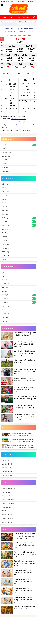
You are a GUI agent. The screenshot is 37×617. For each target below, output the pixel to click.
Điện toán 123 (6, 152)
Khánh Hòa (5, 287)
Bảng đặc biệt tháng (8, 499)
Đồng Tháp (5, 191)
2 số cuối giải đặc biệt (8, 488)
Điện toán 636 (6, 156)
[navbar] (1, 5)
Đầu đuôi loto (6, 511)
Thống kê (5, 482)
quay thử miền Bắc (16, 122)
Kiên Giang (5, 252)
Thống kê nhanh (7, 507)
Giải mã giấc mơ (7, 328)
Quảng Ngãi (5, 313)
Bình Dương (5, 233)
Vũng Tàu (5, 184)
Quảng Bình (5, 298)
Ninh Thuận (5, 306)
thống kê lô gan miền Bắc (18, 119)
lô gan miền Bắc (7, 514)
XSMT (18, 17)
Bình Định (5, 295)
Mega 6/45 (5, 167)
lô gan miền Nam (7, 522)
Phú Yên (4, 276)
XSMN (11, 17)
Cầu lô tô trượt (6, 468)
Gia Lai (4, 310)
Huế (3, 272)
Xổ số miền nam (7, 178)
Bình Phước (5, 244)
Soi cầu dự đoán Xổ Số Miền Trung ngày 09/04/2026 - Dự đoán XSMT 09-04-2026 (21, 440)
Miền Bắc (5, 145)
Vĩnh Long (5, 229)
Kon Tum (4, 321)
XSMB (4, 17)
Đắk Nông (5, 317)
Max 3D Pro (5, 163)
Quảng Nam (5, 283)
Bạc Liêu (4, 206)
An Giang (5, 218)
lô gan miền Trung (7, 518)
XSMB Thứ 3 (13, 31)
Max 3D (4, 160)
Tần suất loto (6, 492)
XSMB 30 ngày (25, 130)
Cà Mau (4, 199)
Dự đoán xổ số (7, 428)
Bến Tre (4, 203)
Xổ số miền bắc (7, 139)
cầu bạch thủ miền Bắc (16, 125)
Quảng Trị (5, 302)
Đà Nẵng (4, 291)
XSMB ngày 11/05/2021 (26, 31)
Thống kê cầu (6, 454)
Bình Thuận (5, 225)
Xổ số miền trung (7, 266)
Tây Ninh (4, 221)
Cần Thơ (4, 188)
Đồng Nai (5, 214)
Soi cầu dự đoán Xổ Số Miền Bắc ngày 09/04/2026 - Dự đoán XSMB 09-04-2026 (21, 434)
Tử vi (4, 529)
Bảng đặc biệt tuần (8, 496)
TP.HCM (4, 195)
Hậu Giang (5, 248)
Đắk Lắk (4, 280)
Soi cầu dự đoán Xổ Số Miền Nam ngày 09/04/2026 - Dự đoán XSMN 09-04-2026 (21, 446)
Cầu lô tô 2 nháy (7, 471)
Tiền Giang (5, 255)
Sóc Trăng (5, 210)
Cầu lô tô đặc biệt (7, 464)
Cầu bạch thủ (6, 460)
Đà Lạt (4, 259)
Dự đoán (26, 17)
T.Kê (33, 17)
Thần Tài (4, 148)
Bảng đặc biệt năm (8, 503)
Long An (4, 240)
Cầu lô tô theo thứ (7, 475)
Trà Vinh (4, 237)
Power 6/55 (5, 171)
